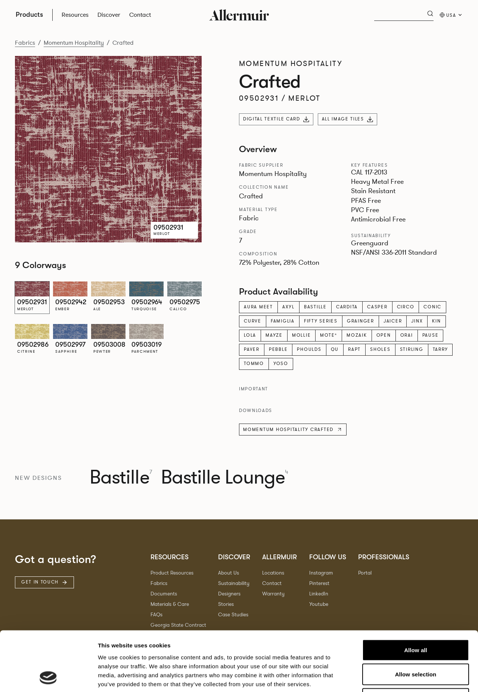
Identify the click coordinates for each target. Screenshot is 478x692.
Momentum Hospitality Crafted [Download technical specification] (292, 429)
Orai (406, 335)
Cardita (347, 307)
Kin (436, 321)
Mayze (274, 335)
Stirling (411, 349)
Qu (335, 349)
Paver (252, 349)
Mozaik (357, 335)
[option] (32, 297)
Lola (250, 335)
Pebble (278, 349)
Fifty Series (321, 321)
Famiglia (283, 321)
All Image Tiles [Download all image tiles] (347, 119)
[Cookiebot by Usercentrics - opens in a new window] (48, 677)
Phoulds (309, 349)
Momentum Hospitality (74, 43)
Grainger (360, 321)
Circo (406, 307)
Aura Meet (258, 307)
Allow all (415, 594)
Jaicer (393, 321)
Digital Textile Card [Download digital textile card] (276, 119)
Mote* (328, 335)
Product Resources (171, 572)
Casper (377, 307)
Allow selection (416, 618)
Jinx (417, 321)
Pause (430, 335)
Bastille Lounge (224, 477)
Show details (392, 677)
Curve (252, 321)
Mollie (301, 335)
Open (383, 335)
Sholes (380, 349)
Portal (365, 572)
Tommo (254, 364)
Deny (415, 643)
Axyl (288, 307)
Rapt (354, 349)
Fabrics (25, 43)
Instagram (321, 572)
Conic (432, 307)
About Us (228, 572)
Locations (273, 572)
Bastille (315, 307)
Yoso (280, 364)
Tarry (440, 349)
